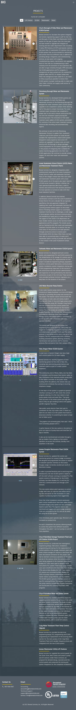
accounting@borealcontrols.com (31, 689)
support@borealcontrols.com (30, 693)
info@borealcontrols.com (34, 695)
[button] (73, 2)
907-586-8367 (9, 687)
